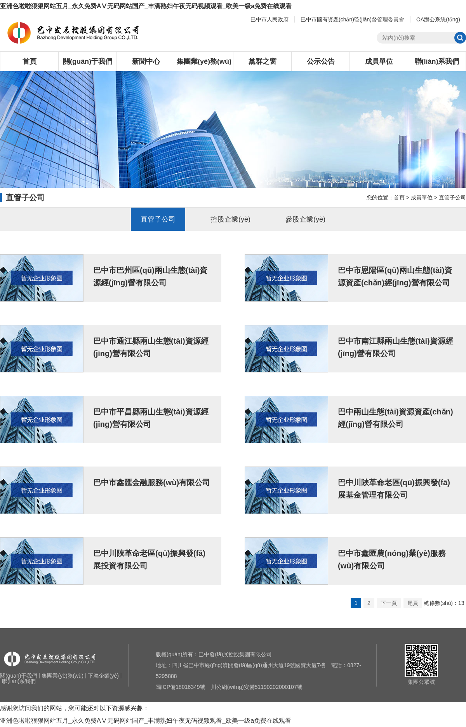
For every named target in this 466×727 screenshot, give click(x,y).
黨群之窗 (262, 61)
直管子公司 (452, 197)
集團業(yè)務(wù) (204, 61)
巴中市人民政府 (269, 19)
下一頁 (389, 603)
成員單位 (379, 61)
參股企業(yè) (305, 219)
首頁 (30, 61)
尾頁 (412, 603)
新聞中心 (146, 61)
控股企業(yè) (230, 219)
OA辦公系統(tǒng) (438, 19)
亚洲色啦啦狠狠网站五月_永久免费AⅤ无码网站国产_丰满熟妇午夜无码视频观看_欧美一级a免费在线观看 (146, 6)
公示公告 (321, 61)
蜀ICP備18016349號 (180, 687)
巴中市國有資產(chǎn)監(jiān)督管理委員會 (352, 19)
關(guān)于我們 (87, 61)
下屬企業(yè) (103, 676)
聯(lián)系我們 (437, 61)
